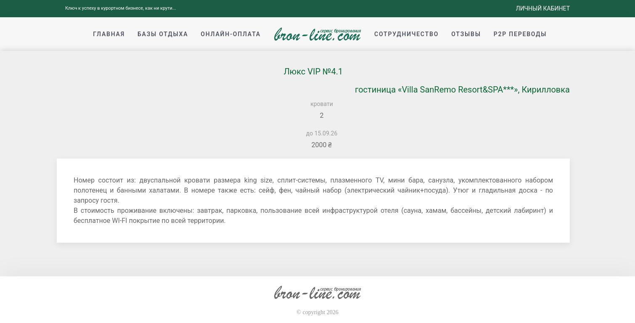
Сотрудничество (406, 34)
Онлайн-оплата (231, 34)
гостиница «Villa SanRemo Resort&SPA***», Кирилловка (462, 90)
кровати (321, 104)
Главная (109, 34)
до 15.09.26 (322, 133)
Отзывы (466, 34)
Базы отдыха (163, 34)
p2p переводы (520, 34)
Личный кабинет (543, 8)
